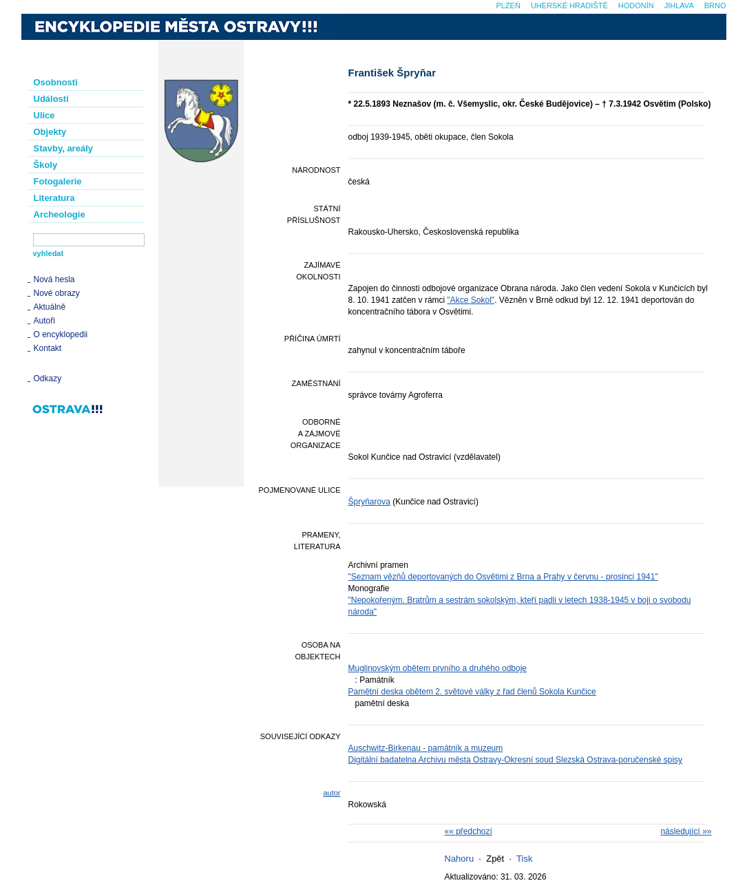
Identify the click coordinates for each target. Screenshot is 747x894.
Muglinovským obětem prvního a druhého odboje (437, 668)
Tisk (524, 858)
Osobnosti (56, 82)
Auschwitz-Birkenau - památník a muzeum (425, 748)
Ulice (44, 115)
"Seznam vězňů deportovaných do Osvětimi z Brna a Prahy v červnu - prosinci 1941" (503, 577)
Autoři (44, 321)
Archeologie (59, 214)
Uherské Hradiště (569, 5)
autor (331, 793)
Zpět (495, 858)
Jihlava (679, 5)
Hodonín (636, 5)
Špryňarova (369, 502)
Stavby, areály (63, 148)
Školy (46, 165)
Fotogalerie (58, 181)
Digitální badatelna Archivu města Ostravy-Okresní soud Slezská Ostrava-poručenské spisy (515, 760)
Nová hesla (54, 279)
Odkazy (48, 378)
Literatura (54, 198)
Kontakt (48, 348)
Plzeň (508, 5)
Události (51, 99)
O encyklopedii (61, 334)
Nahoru (459, 858)
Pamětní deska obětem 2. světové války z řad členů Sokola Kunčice (472, 691)
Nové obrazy (57, 293)
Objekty (50, 132)
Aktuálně (50, 307)
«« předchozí (468, 831)
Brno (715, 5)
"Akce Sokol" (471, 300)
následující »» (685, 831)
